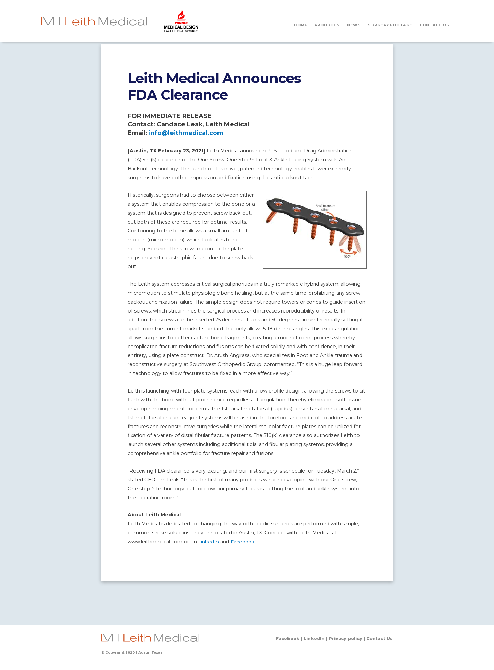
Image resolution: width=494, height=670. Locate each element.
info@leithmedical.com (187, 132)
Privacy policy (343, 638)
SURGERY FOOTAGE (390, 25)
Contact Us (379, 638)
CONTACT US (434, 25)
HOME (300, 25)
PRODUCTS (327, 25)
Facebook (243, 541)
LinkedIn (208, 541)
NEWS (354, 25)
